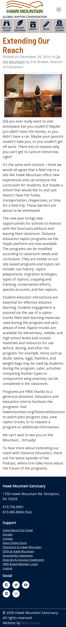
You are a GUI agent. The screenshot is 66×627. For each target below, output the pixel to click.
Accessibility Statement (18, 556)
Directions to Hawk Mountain (22, 547)
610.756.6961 (13, 506)
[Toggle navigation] (58, 9)
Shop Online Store (15, 543)
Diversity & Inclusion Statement (23, 560)
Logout (7, 568)
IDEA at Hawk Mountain (18, 551)
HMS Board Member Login (20, 564)
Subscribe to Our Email (18, 530)
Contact (8, 539)
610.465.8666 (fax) (17, 512)
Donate (7, 534)
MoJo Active (30, 622)
